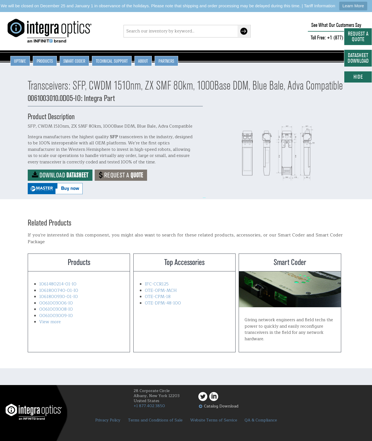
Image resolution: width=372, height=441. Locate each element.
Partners (166, 61)
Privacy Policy (107, 420)
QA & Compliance (261, 420)
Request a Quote (358, 37)
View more (50, 321)
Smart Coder (74, 61)
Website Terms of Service (213, 420)
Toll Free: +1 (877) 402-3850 (336, 37)
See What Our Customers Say (336, 25)
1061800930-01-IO (58, 296)
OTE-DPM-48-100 (163, 303)
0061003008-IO (56, 309)
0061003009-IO (56, 315)
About (143, 61)
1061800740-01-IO (58, 290)
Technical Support (112, 61)
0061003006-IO (56, 303)
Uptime (20, 61)
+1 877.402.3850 (149, 406)
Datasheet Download (358, 58)
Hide (358, 77)
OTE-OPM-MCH (161, 290)
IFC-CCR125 (157, 284)
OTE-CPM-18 (158, 296)
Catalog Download (221, 406)
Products (45, 61)
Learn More (353, 5)
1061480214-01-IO (57, 284)
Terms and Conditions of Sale (155, 420)
